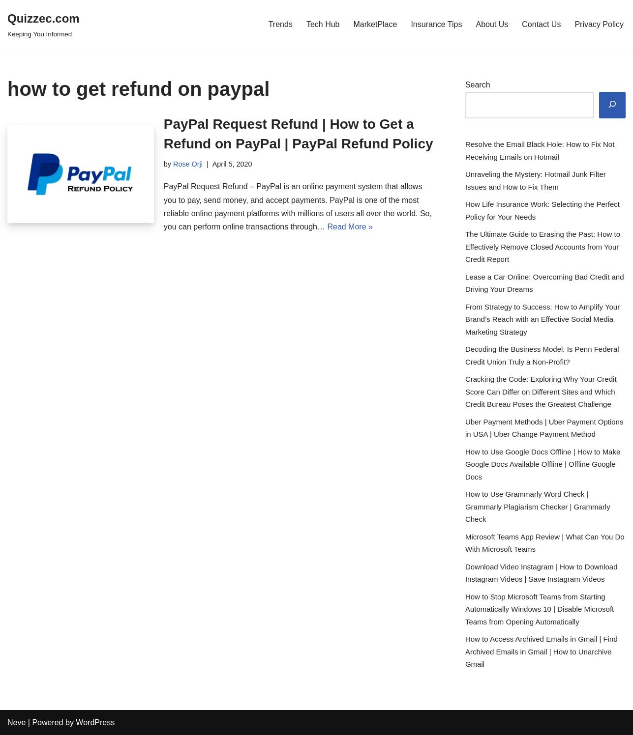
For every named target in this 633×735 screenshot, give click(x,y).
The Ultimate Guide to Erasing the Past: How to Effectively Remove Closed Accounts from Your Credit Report (542, 246)
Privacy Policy (599, 24)
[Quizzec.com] (43, 24)
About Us (492, 24)
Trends (281, 24)
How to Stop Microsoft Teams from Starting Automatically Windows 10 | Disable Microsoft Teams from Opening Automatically (539, 609)
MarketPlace (375, 24)
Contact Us (541, 24)
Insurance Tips (436, 24)
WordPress (95, 722)
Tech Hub (323, 24)
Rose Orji (188, 164)
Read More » (350, 227)
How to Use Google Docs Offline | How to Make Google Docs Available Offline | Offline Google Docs (542, 464)
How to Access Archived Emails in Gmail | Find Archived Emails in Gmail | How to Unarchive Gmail (541, 651)
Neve (16, 722)
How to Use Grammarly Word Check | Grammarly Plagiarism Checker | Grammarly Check (537, 506)
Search (477, 85)
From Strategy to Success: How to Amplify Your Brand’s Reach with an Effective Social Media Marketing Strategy (542, 319)
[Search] (612, 105)
